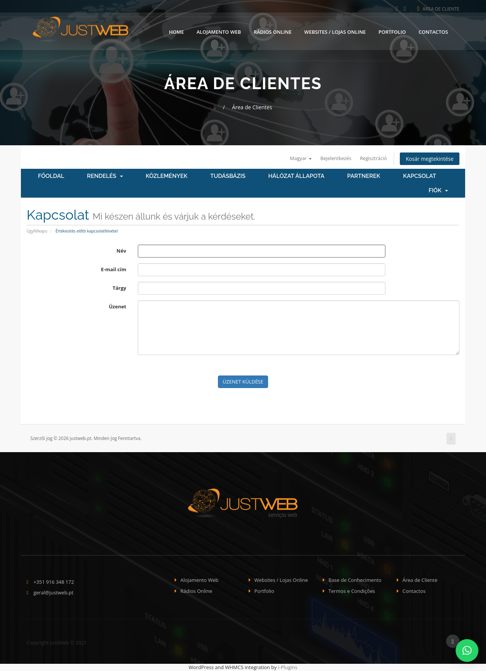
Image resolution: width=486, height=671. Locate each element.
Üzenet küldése (243, 381)
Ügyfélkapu (37, 231)
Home (176, 31)
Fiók (438, 190)
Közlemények (167, 176)
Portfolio (392, 31)
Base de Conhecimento (355, 580)
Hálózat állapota (296, 176)
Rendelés (105, 176)
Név (121, 250)
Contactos (433, 31)
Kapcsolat (419, 176)
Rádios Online (273, 31)
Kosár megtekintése (428, 158)
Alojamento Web (219, 31)
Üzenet (117, 306)
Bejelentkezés (333, 158)
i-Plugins (287, 667)
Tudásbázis (228, 176)
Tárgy (119, 287)
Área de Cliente (438, 9)
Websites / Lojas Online (335, 31)
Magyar (297, 158)
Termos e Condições (351, 591)
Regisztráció (371, 158)
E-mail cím (113, 269)
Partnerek (363, 176)
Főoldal (51, 176)
